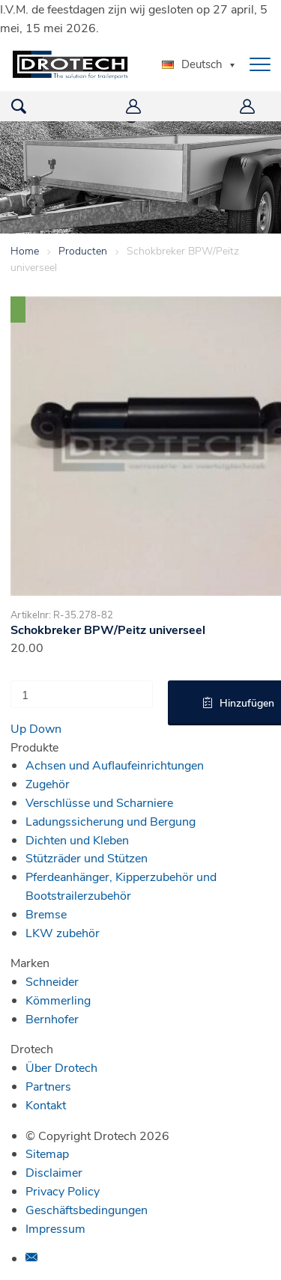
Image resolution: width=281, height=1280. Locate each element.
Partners (48, 1086)
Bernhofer (52, 1018)
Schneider (52, 981)
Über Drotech (61, 1067)
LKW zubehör (62, 932)
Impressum (55, 1228)
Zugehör (47, 783)
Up (18, 728)
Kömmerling (58, 1000)
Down (45, 728)
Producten (82, 250)
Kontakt (45, 1104)
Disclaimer (53, 1172)
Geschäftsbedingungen (86, 1209)
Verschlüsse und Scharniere (99, 802)
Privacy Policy (62, 1190)
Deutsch (192, 63)
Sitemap (47, 1153)
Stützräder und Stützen (86, 857)
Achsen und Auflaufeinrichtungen (114, 764)
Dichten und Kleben (77, 839)
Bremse (46, 913)
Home (24, 250)
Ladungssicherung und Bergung (110, 821)
